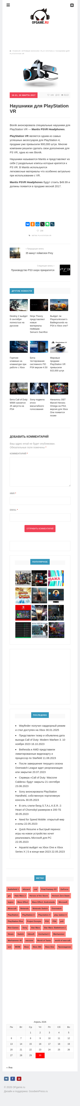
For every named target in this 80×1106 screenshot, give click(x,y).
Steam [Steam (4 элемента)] (11, 935)
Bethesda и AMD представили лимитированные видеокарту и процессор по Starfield (35, 757)
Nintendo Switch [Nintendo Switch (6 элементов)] (40, 909)
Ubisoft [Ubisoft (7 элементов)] (31, 935)
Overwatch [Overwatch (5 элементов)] (56, 909)
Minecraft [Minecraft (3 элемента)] (12, 909)
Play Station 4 (47, 51)
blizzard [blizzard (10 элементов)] (26, 890)
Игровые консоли (30, 51)
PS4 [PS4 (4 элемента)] (54, 922)
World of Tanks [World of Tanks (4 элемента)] (44, 941)
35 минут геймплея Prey (39, 253)
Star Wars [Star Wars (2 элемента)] (35, 929)
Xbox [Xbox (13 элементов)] (26, 948)
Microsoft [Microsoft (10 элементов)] (63, 903)
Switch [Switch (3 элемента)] (20, 935)
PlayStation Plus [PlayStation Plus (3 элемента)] (15, 922)
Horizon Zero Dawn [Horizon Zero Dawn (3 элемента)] (61, 897)
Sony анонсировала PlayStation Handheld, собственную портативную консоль (37, 798)
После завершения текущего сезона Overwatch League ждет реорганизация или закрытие (39, 770)
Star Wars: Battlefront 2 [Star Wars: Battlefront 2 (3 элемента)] (54, 929)
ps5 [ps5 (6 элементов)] (61, 922)
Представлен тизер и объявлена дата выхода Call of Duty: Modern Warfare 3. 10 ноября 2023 (40, 743)
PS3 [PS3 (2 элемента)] (47, 922)
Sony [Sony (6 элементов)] (24, 929)
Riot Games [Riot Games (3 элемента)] (13, 929)
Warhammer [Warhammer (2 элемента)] (58, 935)
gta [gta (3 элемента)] (9, 897)
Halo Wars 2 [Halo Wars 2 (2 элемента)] (20, 897)
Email (14, 510)
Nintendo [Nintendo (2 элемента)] (24, 909)
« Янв (9, 1068)
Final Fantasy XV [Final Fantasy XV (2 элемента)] (49, 890)
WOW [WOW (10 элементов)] (17, 948)
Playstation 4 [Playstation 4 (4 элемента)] (44, 916)
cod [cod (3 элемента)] (35, 890)
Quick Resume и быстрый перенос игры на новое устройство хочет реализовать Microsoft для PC (38, 835)
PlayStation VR (44, 235)
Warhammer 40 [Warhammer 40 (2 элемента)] (14, 941)
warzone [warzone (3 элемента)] (29, 941)
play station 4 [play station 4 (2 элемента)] (60, 916)
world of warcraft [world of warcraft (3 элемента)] (62, 941)
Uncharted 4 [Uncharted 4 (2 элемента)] (44, 935)
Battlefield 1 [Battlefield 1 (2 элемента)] (13, 890)
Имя (13, 493)
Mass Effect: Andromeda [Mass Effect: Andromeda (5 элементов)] (43, 903)
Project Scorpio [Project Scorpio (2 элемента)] (34, 922)
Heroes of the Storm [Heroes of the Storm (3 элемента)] (38, 897)
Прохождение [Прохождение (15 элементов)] (64, 948)
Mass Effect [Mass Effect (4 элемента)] (22, 903)
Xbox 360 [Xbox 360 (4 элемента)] (37, 948)
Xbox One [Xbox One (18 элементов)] (49, 948)
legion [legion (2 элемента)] (10, 903)
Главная (16, 51)
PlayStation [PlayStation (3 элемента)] (13, 916)
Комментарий (19, 453)
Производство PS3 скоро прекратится (32, 270)
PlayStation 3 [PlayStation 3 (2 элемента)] (28, 916)
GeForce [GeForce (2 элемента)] (64, 890)
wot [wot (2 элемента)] (9, 948)
